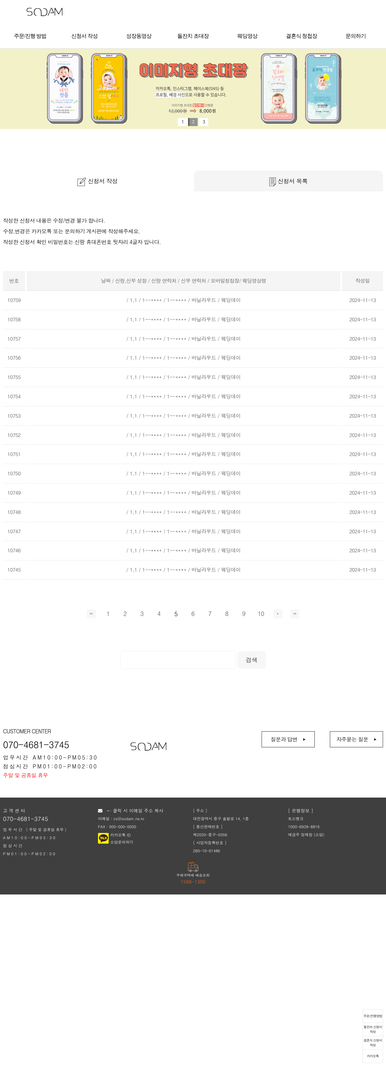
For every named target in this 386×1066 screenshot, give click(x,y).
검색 (252, 659)
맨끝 (294, 613)
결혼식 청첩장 (301, 36)
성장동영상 (138, 36)
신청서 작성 (84, 36)
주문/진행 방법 (30, 36)
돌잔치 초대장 (193, 36)
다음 (277, 613)
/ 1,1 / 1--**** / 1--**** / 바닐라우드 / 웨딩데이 (183, 300)
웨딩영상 (247, 36)
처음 (91, 613)
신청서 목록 (288, 181)
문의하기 (356, 36)
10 (261, 613)
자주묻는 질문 (352, 739)
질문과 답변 (283, 739)
